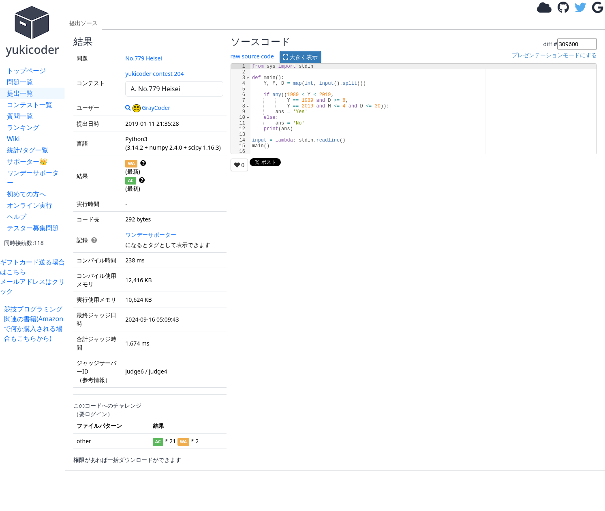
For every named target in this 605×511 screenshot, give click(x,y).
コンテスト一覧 (29, 104)
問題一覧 (20, 81)
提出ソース (83, 23)
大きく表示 (300, 57)
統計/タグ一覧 (27, 150)
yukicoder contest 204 (154, 73)
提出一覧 (20, 93)
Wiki (13, 138)
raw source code (252, 56)
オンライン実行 (29, 205)
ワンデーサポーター (33, 177)
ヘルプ (16, 216)
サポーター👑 (27, 161)
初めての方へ (26, 193)
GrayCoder (151, 108)
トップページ (26, 70)
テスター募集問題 (33, 227)
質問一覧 (20, 116)
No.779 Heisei (143, 58)
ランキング (23, 127)
